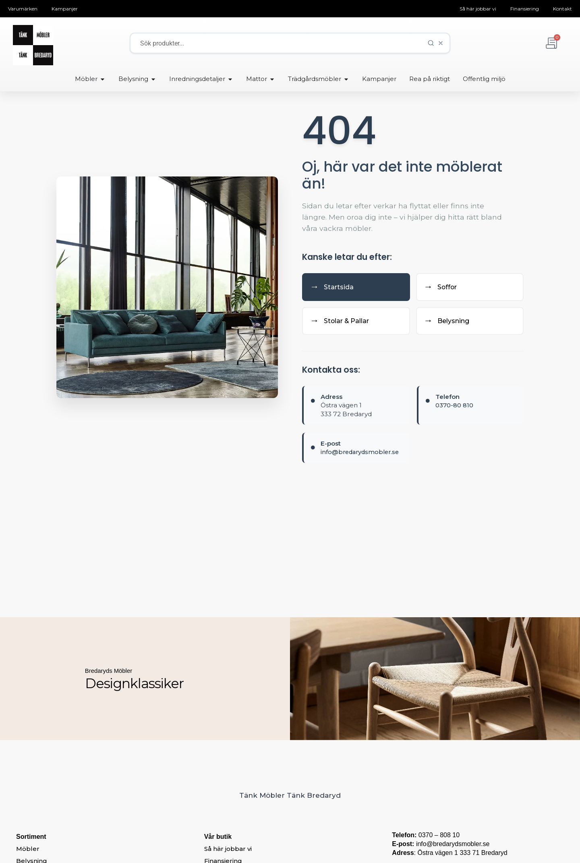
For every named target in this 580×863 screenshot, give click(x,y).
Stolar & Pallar (343, 322)
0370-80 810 (454, 407)
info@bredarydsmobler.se (362, 454)
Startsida (333, 287)
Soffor (442, 287)
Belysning (449, 322)
